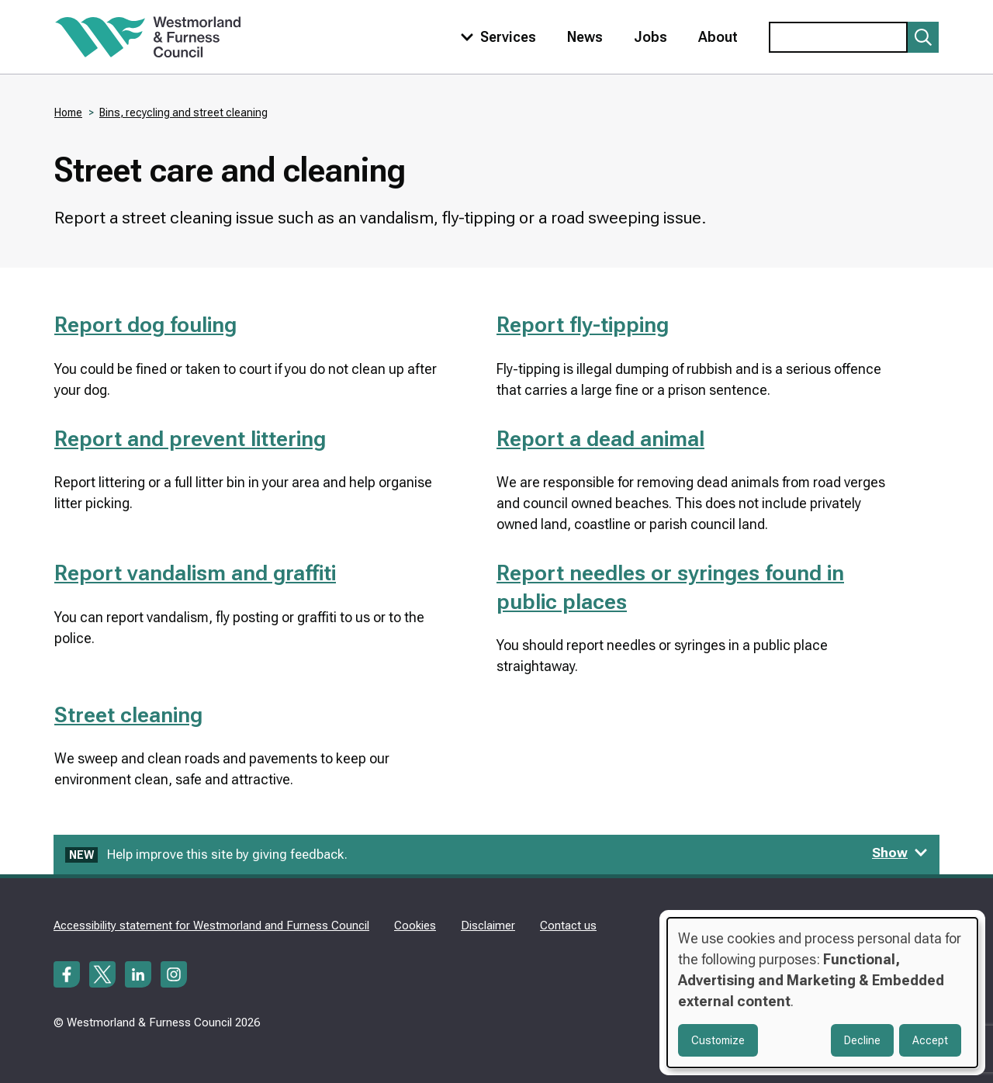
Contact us (568, 925)
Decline (862, 1040)
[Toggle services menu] (495, 37)
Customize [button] (718, 1040)
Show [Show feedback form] (900, 852)
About (718, 37)
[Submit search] (923, 37)
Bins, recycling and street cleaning (183, 112)
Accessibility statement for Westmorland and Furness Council (211, 925)
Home (68, 112)
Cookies (415, 925)
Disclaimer (488, 925)
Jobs (650, 37)
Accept (930, 1040)
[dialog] (822, 992)
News (585, 37)
